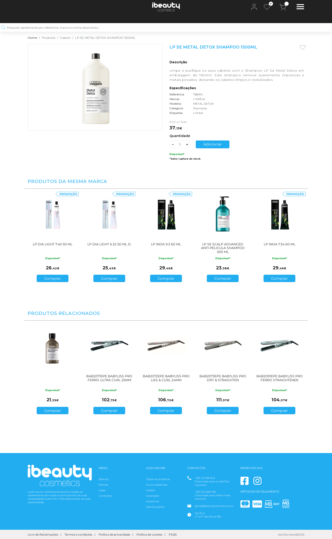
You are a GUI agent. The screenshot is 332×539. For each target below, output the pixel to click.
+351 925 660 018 (205, 491)
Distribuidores (155, 507)
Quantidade (179, 136)
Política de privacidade (114, 534)
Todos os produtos (158, 479)
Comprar (52, 278)
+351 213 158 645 (205, 478)
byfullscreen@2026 (291, 534)
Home (32, 38)
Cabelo (65, 38)
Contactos (105, 495)
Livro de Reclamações (43, 534)
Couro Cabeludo (156, 484)
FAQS (173, 534)
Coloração (152, 495)
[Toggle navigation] (300, 7)
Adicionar (212, 144)
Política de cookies (149, 534)
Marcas (103, 484)
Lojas (102, 490)
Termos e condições (78, 534)
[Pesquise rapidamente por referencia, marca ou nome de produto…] (164, 27)
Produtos (48, 38)
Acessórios (152, 501)
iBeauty (104, 479)
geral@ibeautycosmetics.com (214, 506)
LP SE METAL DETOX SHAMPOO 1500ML (105, 38)
